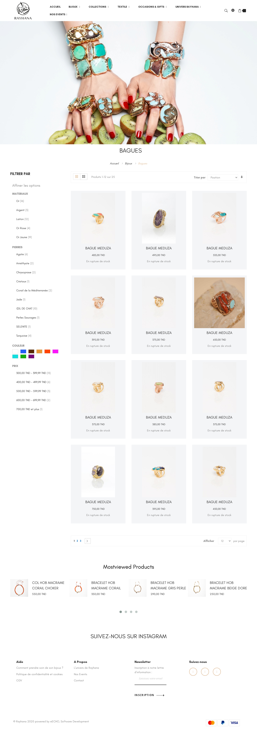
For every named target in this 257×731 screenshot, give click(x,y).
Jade (20, 299)
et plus (29, 409)
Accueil (114, 163)
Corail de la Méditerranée (34, 290)
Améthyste (25, 263)
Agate (22, 254)
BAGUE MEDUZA (98, 248)
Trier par (199, 177)
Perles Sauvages (27, 317)
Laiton (22, 219)
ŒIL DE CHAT (26, 308)
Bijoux (129, 163)
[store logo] (23, 10)
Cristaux (22, 281)
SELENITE (23, 326)
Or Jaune (24, 237)
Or (20, 201)
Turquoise (23, 335)
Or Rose (23, 228)
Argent (22, 210)
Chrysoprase (26, 272)
